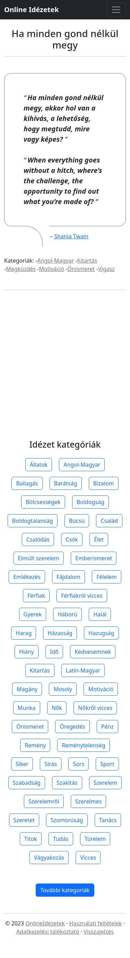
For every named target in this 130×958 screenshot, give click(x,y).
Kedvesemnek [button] (93, 652)
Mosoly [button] (62, 689)
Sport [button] (107, 764)
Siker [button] (22, 764)
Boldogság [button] (90, 502)
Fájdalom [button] (68, 577)
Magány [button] (27, 689)
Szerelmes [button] (88, 801)
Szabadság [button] (27, 782)
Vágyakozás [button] (49, 857)
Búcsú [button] (77, 521)
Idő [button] (54, 652)
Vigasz (106, 269)
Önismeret (81, 269)
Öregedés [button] (72, 726)
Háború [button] (67, 614)
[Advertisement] (65, 372)
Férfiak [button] (36, 595)
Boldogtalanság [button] (32, 521)
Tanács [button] (108, 820)
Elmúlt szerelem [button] (39, 558)
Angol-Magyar (55, 260)
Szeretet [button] (24, 820)
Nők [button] (57, 708)
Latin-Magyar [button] (83, 670)
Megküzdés (21, 269)
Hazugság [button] (101, 633)
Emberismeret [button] (93, 558)
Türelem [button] (95, 839)
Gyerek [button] (33, 614)
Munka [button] (27, 708)
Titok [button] (30, 839)
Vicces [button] (88, 857)
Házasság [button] (59, 633)
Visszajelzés (99, 931)
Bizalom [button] (103, 483)
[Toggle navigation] (116, 10)
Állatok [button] (38, 464)
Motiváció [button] (100, 689)
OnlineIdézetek (45, 923)
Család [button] (109, 521)
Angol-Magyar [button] (81, 464)
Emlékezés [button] (27, 577)
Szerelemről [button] (43, 801)
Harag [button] (24, 633)
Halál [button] (99, 614)
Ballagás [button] (27, 483)
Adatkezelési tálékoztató (47, 931)
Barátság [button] (65, 483)
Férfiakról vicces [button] (82, 595)
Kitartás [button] (40, 670)
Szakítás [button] (67, 782)
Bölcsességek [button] (43, 502)
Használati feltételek (95, 923)
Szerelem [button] (106, 782)
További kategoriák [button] (64, 890)
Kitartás (87, 260)
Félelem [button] (106, 577)
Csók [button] (72, 539)
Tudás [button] (60, 839)
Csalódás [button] (38, 539)
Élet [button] (99, 539)
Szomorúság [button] (67, 820)
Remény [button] (35, 745)
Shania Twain (71, 236)
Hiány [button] (26, 652)
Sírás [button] (50, 764)
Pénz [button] (107, 726)
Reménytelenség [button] (83, 745)
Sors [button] (78, 764)
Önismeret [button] (30, 726)
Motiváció (51, 269)
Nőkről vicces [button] (95, 708)
